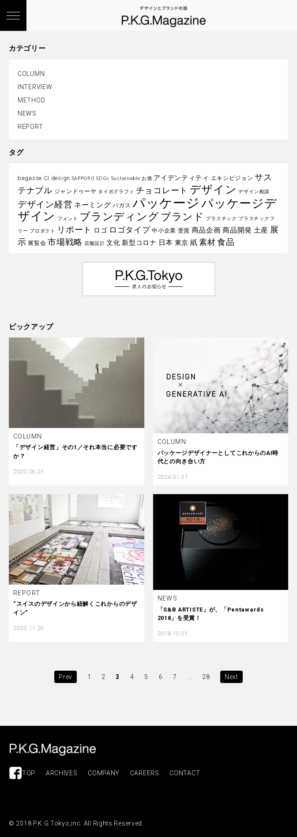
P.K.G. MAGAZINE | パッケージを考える (163, 16)
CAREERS (144, 773)
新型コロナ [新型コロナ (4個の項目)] (139, 243)
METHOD (31, 100)
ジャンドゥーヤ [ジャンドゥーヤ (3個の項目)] (75, 191)
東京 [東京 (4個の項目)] (181, 243)
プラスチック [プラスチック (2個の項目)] (221, 218)
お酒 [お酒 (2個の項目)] (147, 178)
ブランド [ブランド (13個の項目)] (182, 217)
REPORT (30, 126)
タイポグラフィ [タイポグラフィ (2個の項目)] (116, 192)
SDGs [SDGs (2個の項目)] (102, 178)
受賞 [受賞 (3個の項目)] (184, 230)
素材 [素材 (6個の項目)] (207, 242)
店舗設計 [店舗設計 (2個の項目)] (94, 243)
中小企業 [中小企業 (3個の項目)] (164, 230)
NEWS (27, 113)
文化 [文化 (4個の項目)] (113, 243)
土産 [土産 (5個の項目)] (261, 230)
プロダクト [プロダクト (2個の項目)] (43, 231)
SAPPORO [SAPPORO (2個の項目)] (83, 178)
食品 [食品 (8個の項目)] (225, 242)
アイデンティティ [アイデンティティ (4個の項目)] (181, 178)
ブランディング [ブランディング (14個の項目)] (119, 216)
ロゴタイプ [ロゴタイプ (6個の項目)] (129, 229)
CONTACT (184, 773)
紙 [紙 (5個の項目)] (194, 242)
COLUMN (31, 73)
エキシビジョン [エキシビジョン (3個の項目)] (232, 178)
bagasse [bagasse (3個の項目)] (30, 178)
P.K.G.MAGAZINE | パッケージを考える (52, 749)
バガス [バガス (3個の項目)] (122, 205)
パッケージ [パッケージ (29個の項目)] (166, 202)
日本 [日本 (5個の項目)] (165, 242)
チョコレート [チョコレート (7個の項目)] (162, 190)
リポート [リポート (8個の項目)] (74, 230)
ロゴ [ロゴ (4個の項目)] (100, 230)
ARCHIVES (62, 773)
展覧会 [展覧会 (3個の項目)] (37, 243)
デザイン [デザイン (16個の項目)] (213, 189)
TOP (28, 773)
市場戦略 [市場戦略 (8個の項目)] (65, 242)
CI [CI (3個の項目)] (46, 178)
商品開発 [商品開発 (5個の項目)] (237, 230)
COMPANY (104, 773)
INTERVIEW (35, 86)
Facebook (15, 773)
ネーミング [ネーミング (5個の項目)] (92, 205)
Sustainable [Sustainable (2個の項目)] (125, 178)
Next (231, 676)
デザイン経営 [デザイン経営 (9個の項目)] (45, 204)
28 (206, 676)
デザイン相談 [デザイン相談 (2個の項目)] (253, 192)
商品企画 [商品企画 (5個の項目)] (206, 230)
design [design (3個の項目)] (60, 178)
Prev (65, 676)
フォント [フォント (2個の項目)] (67, 218)
